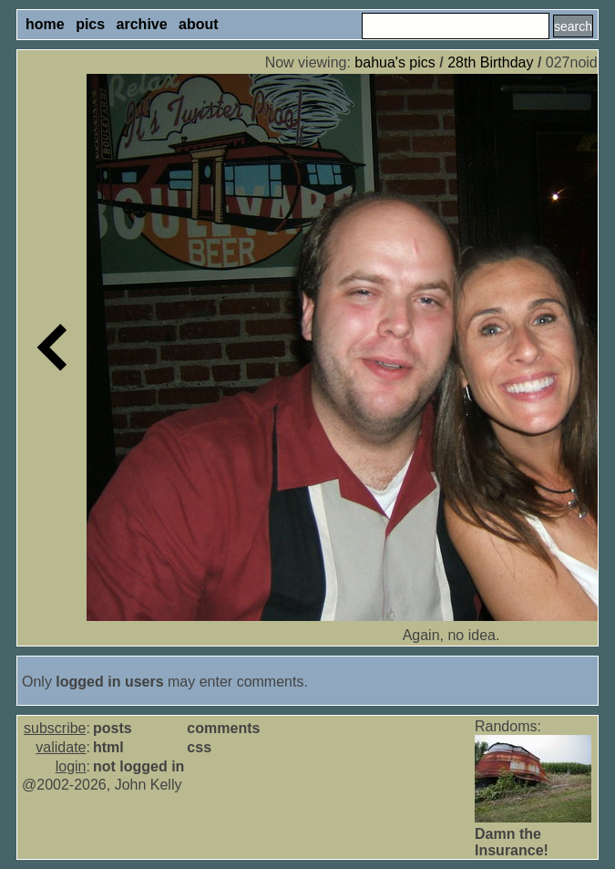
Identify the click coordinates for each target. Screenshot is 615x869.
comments (223, 728)
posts (112, 728)
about (199, 24)
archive (142, 24)
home (45, 24)
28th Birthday (490, 62)
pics (90, 24)
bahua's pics (394, 62)
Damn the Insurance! (511, 842)
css (199, 747)
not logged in (138, 766)
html (108, 747)
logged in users (109, 681)
